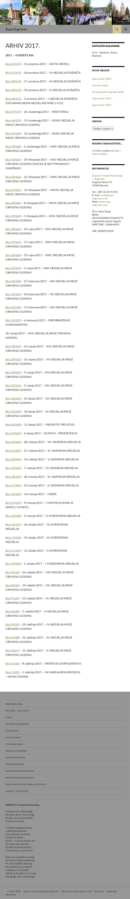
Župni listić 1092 (101, 104)
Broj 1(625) (12, 672)
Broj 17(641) (13, 485)
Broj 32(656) (13, 307)
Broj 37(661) (13, 242)
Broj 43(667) (13, 159)
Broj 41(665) (13, 190)
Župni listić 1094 (101, 78)
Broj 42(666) (13, 176)
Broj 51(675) (13, 72)
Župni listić (12, 730)
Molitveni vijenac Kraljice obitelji (25, 784)
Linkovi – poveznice (17, 791)
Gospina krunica (15, 757)
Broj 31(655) (13, 320)
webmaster (111, 891)
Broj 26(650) (13, 398)
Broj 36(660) (13, 255)
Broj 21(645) (13, 450)
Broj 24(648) (13, 424)
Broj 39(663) (13, 216)
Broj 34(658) (13, 281)
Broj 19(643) (13, 468)
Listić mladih (13, 737)
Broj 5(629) (12, 624)
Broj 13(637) (13, 524)
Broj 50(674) (13, 81)
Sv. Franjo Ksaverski (17, 724)
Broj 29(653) (13, 359)
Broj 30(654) (13, 346)
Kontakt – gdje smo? (17, 710)
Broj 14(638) (13, 515)
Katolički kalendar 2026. (19, 777)
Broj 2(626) (12, 663)
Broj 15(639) (13, 502)
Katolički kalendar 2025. (19, 771)
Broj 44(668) (13, 146)
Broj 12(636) (13, 537)
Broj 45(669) (13, 133)
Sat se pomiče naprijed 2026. (108, 91)
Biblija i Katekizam (16, 750)
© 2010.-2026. (14, 891)
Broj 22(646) (13, 442)
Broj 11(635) (13, 550)
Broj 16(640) (13, 494)
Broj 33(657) (13, 294)
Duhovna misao (14, 764)
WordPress (10, 894)
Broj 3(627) (12, 650)
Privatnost (99, 891)
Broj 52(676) (13, 64)
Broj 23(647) (13, 433)
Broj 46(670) (13, 120)
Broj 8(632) (12, 585)
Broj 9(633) (12, 572)
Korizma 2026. (100, 85)
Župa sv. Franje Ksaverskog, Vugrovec (41, 891)
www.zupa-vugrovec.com (101, 203)
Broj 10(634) (13, 563)
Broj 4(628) (12, 637)
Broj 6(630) (12, 611)
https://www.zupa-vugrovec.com (76, 891)
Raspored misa (14, 704)
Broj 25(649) (13, 411)
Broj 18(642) (13, 476)
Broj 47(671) (13, 111)
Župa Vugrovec (16, 29)
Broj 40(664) (13, 203)
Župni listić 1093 (101, 98)
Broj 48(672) (13, 98)
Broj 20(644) (13, 459)
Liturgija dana (14, 744)
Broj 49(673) (13, 90)
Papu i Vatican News (106, 152)
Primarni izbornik (125, 29)
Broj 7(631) (12, 598)
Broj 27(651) (13, 385)
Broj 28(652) (13, 372)
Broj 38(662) (13, 229)
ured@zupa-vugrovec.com (103, 197)
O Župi (9, 717)
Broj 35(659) (13, 268)
